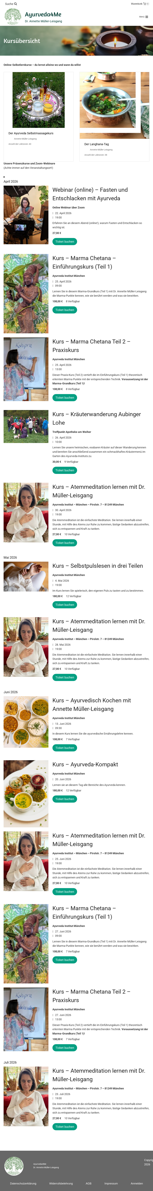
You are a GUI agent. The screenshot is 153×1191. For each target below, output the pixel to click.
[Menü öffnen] (143, 16)
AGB (88, 1183)
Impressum (111, 1183)
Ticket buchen (64, 241)
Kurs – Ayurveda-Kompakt (85, 764)
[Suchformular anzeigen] (11, 4)
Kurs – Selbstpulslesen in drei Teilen (97, 566)
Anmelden (137, 1183)
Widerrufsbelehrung (61, 1183)
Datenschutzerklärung (23, 1183)
